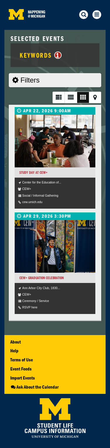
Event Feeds (21, 369)
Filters (26, 80)
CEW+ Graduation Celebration (41, 277)
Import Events (22, 378)
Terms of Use (21, 360)
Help (14, 350)
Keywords (41, 55)
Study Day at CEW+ (33, 172)
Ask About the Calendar (34, 387)
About (15, 342)
